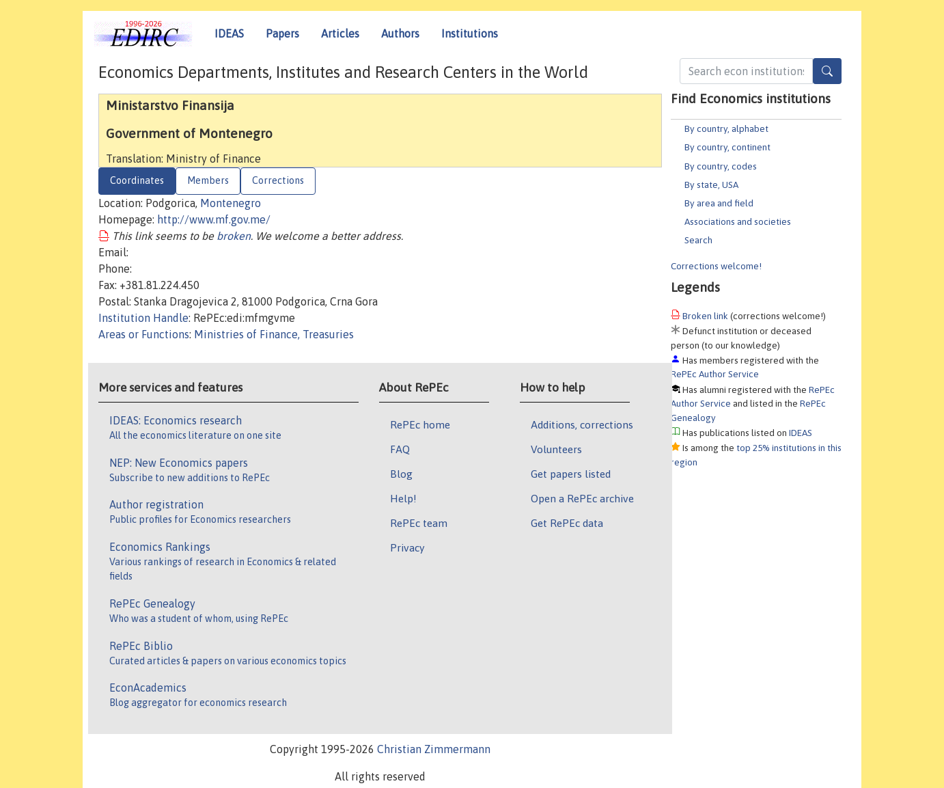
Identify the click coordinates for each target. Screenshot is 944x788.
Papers (282, 33)
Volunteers (556, 449)
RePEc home (420, 424)
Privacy (407, 547)
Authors (400, 33)
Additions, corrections (582, 424)
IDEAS (229, 33)
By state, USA (711, 184)
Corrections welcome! (716, 265)
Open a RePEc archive (582, 498)
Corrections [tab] (278, 180)
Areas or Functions (143, 334)
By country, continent (727, 146)
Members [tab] (208, 180)
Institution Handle (143, 318)
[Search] (827, 71)
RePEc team (418, 523)
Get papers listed (571, 473)
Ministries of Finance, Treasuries (274, 334)
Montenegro (230, 203)
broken (234, 236)
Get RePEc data (567, 523)
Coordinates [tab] (137, 180)
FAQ (400, 449)
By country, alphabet (726, 128)
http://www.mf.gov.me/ (213, 219)
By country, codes (720, 166)
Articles (340, 33)
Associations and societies (737, 221)
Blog (401, 473)
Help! (403, 498)
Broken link (705, 315)
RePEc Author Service (715, 373)
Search (698, 239)
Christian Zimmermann (433, 749)
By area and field (718, 203)
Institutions (469, 33)
